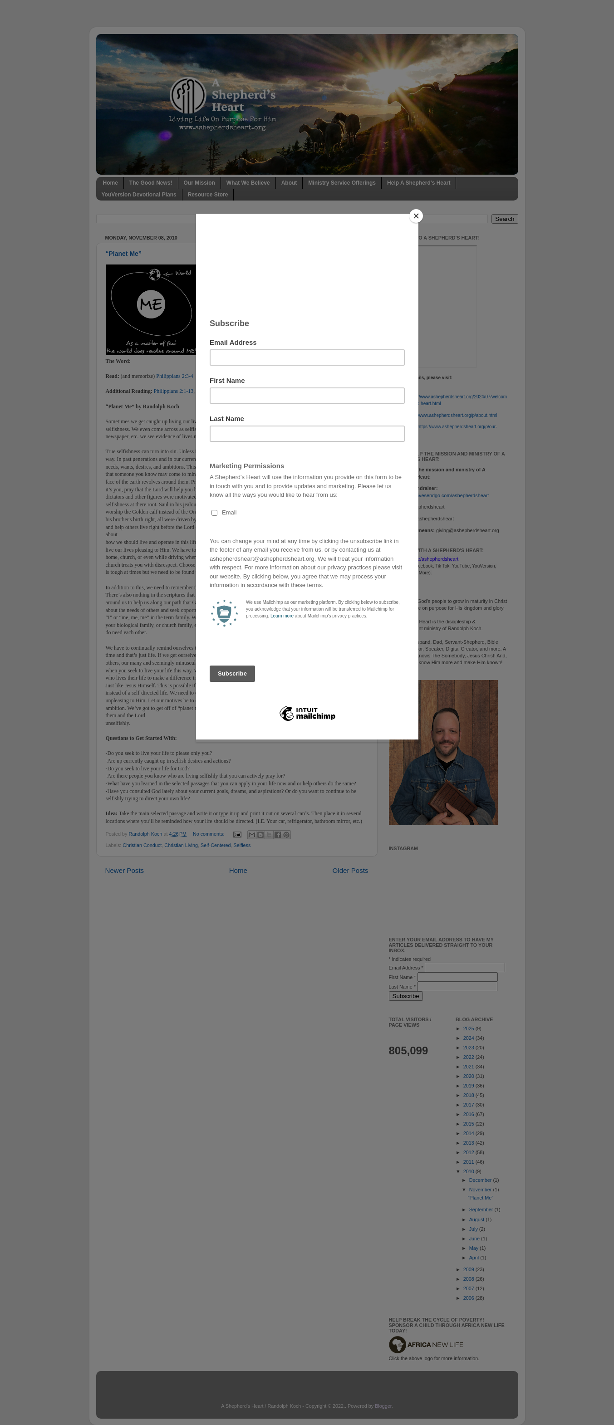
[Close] (416, 216)
